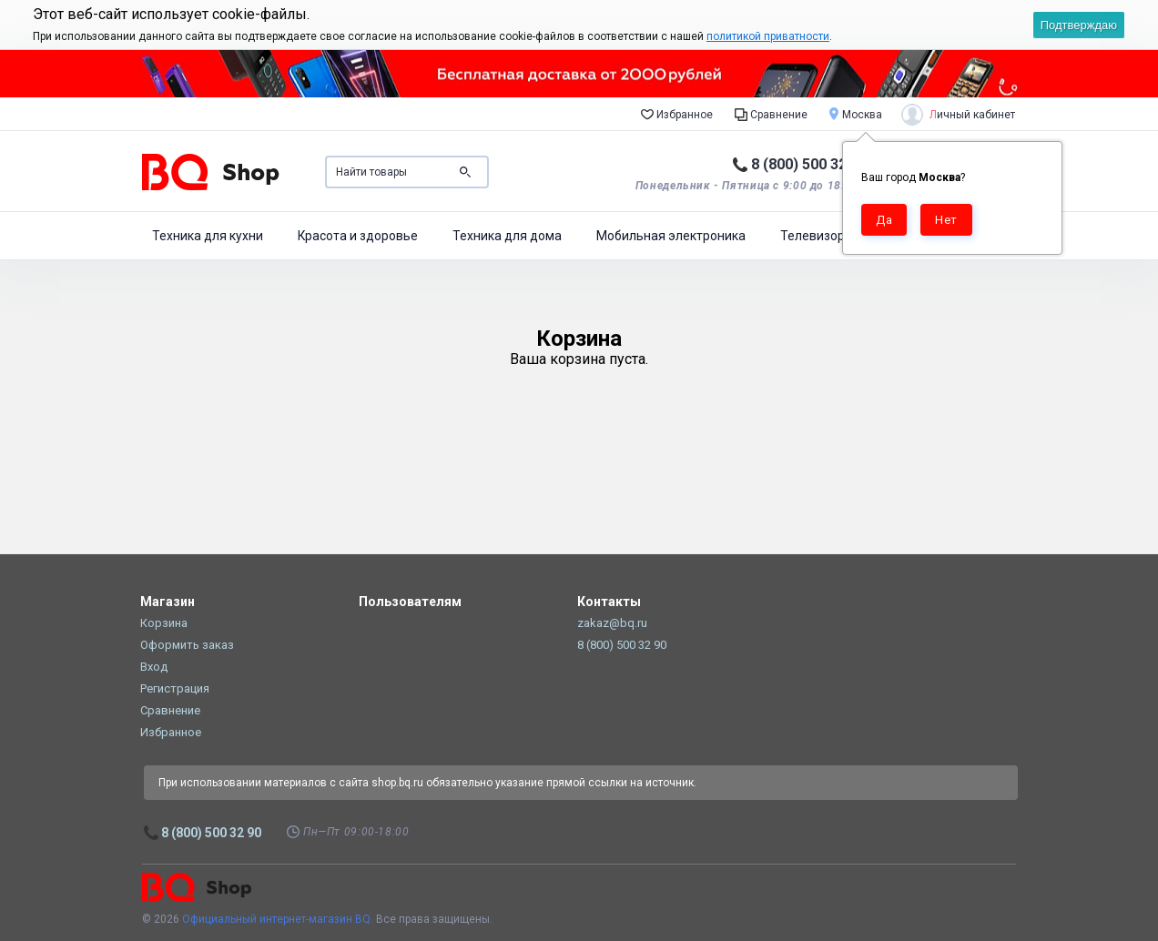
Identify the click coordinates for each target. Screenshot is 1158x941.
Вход (154, 666)
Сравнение (771, 113)
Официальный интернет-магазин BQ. (277, 919)
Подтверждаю (1079, 25)
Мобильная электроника (671, 235)
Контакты (609, 601)
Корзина (164, 623)
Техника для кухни (207, 235)
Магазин (167, 601)
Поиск (465, 172)
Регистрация (174, 688)
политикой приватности (767, 36)
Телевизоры (817, 235)
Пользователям (410, 601)
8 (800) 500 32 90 (809, 164)
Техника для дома (507, 235)
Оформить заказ (187, 645)
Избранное (677, 113)
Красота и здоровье (358, 235)
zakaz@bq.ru (612, 623)
